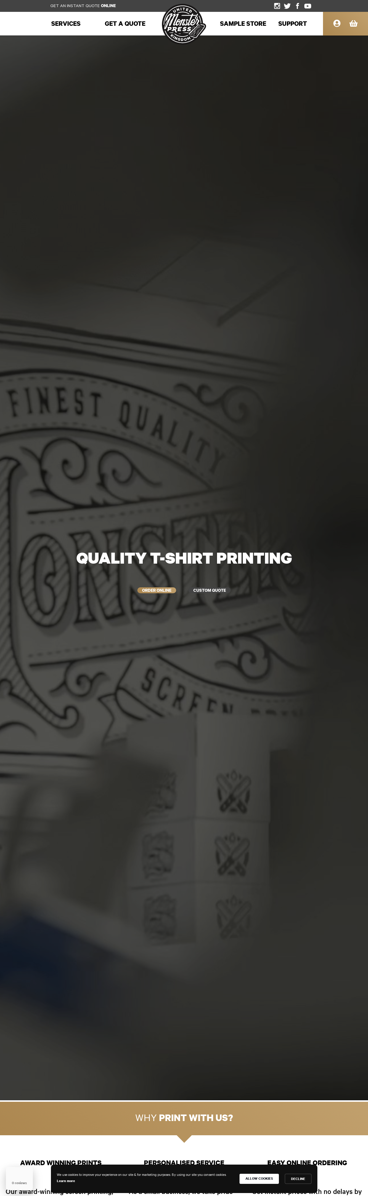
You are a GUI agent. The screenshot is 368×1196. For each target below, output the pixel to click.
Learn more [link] (66, 1181)
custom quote (222, 590)
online (108, 5)
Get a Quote (125, 23)
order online (143, 590)
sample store (243, 23)
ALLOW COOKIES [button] (259, 1178)
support (292, 23)
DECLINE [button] (298, 1178)
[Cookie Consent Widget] (184, 1179)
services (66, 23)
